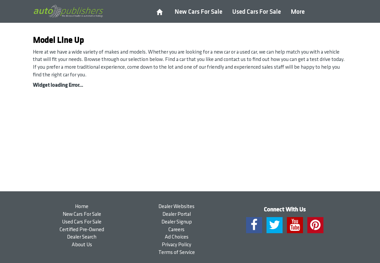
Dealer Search (81, 237)
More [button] (298, 12)
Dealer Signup (176, 222)
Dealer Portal (176, 214)
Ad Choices (176, 237)
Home (81, 206)
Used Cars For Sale (256, 12)
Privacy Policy (176, 245)
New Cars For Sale (198, 12)
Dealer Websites (176, 206)
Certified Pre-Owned (82, 229)
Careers (176, 229)
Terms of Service (176, 252)
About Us (82, 245)
